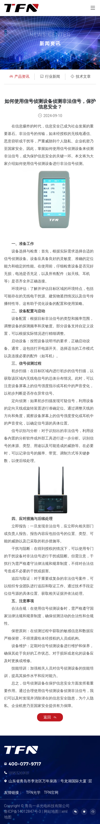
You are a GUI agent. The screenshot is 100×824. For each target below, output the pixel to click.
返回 (50, 717)
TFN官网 (51, 792)
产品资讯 (19, 76)
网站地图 (51, 811)
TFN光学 (33, 792)
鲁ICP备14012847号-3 (22, 811)
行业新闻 (50, 76)
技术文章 (81, 76)
